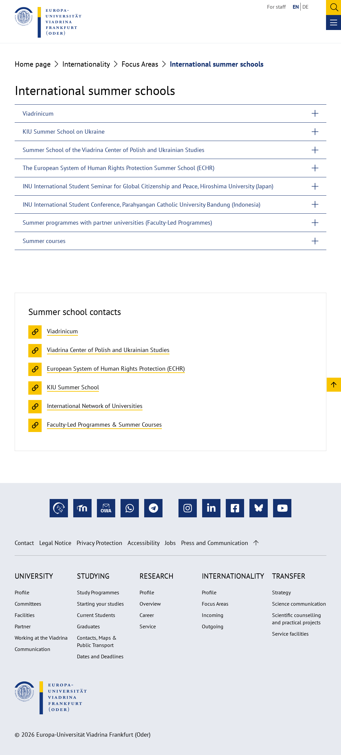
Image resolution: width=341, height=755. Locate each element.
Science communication (299, 603)
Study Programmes (98, 592)
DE (305, 6)
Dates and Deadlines (100, 656)
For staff (276, 6)
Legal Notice (55, 543)
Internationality (86, 64)
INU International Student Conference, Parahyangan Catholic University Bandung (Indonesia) (141, 204)
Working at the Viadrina (41, 637)
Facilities (25, 615)
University (34, 576)
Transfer (288, 576)
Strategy (281, 592)
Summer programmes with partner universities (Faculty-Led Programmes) (117, 222)
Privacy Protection (99, 543)
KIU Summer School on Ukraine (64, 131)
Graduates (88, 626)
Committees (28, 603)
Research (156, 576)
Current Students (96, 615)
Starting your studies (100, 603)
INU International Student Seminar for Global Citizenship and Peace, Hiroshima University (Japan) (148, 186)
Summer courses (44, 241)
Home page (33, 64)
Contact (24, 543)
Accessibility (144, 543)
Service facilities (290, 633)
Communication (32, 649)
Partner (23, 626)
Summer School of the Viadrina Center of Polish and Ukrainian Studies (113, 150)
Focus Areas (140, 64)
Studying (93, 576)
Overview (150, 603)
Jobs (170, 543)
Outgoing (212, 626)
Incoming (212, 615)
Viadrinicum (38, 113)
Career (147, 615)
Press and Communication (214, 543)
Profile (22, 592)
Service (148, 626)
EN (296, 6)
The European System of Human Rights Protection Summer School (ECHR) (118, 168)
